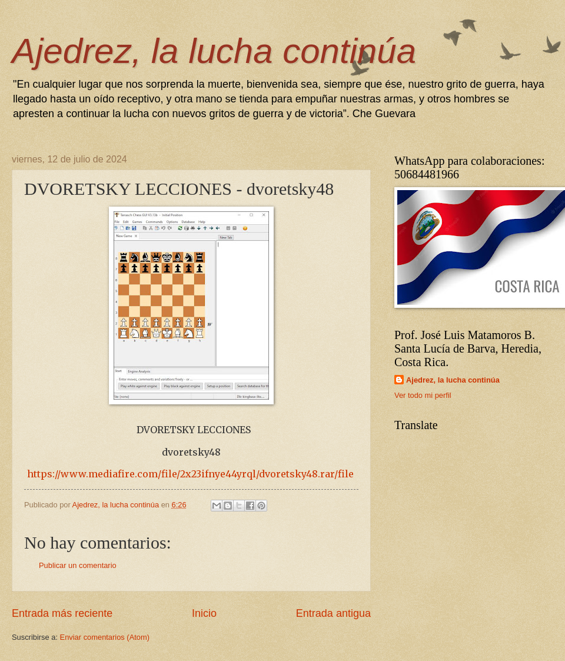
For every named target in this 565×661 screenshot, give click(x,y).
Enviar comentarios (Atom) (104, 637)
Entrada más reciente (62, 613)
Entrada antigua (333, 613)
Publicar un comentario (78, 565)
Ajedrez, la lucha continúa (214, 51)
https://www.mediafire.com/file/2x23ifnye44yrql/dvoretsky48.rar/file (190, 474)
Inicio (204, 613)
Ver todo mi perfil (422, 395)
